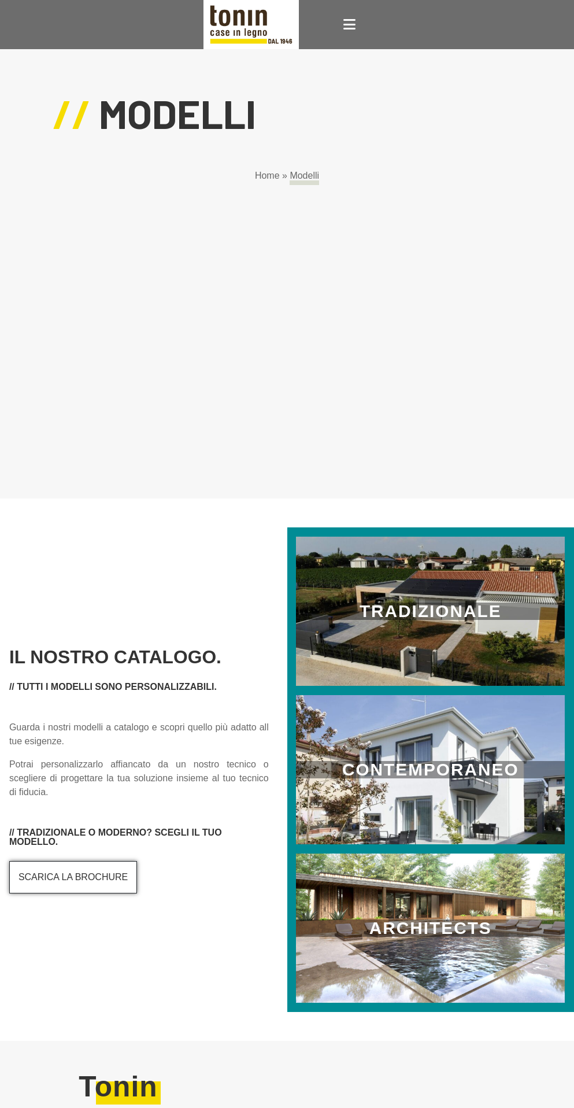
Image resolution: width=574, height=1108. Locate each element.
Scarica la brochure (73, 877)
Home (267, 175)
